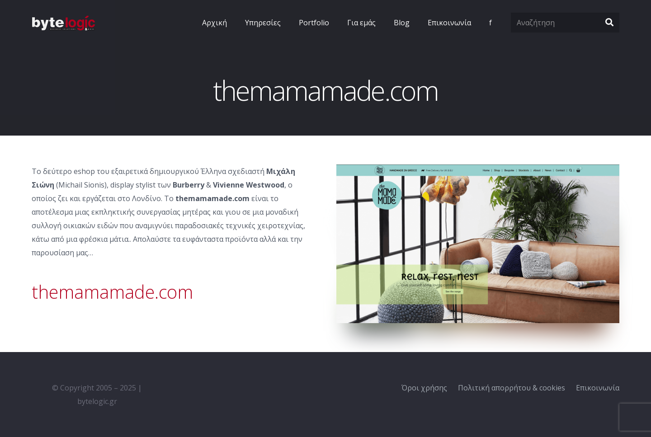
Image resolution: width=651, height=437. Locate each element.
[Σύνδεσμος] (63, 23)
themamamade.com (112, 291)
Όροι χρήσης (424, 388)
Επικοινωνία (597, 388)
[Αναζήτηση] (565, 23)
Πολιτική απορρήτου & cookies (511, 388)
